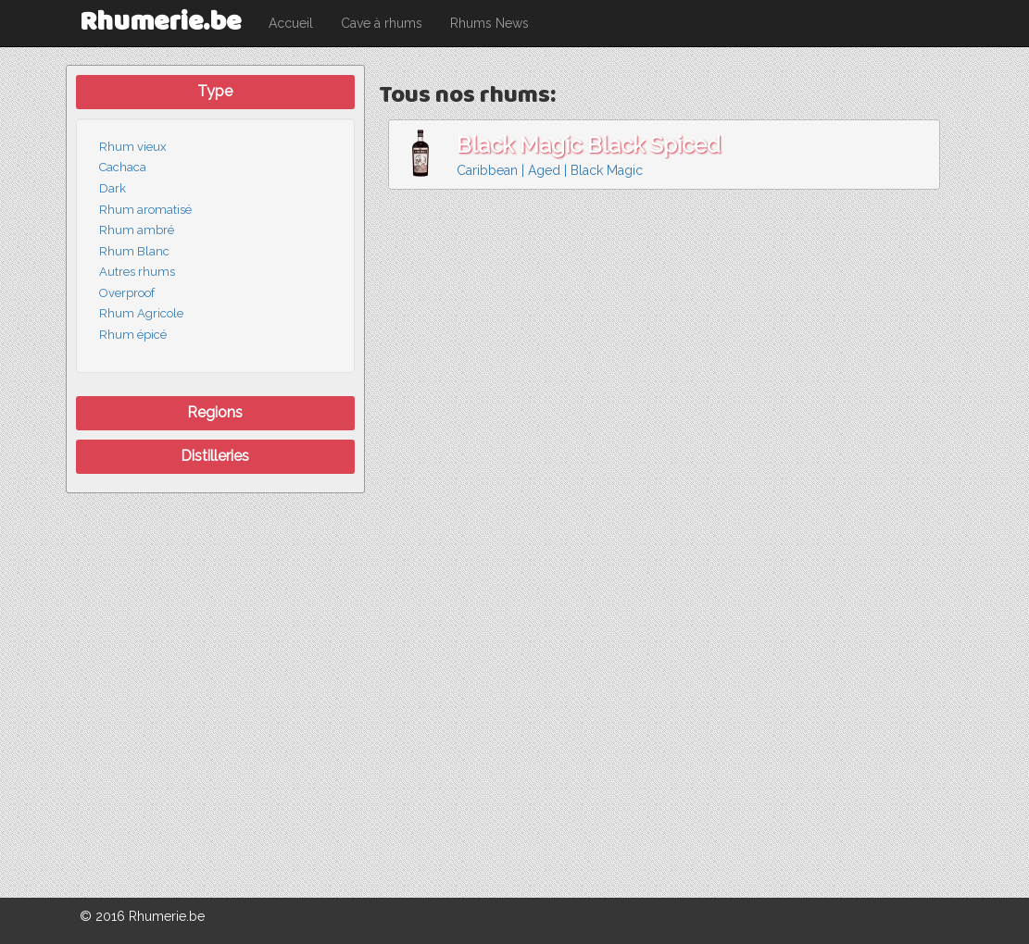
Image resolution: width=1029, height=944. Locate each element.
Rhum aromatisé (145, 210)
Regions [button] (215, 412)
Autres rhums (137, 272)
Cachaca (122, 167)
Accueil (291, 23)
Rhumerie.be (160, 22)
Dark (112, 188)
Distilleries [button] (215, 456)
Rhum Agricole (141, 313)
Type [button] (214, 91)
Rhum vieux (133, 147)
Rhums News (489, 23)
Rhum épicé (133, 335)
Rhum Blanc (134, 251)
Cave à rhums (381, 23)
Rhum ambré (136, 230)
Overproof (127, 293)
